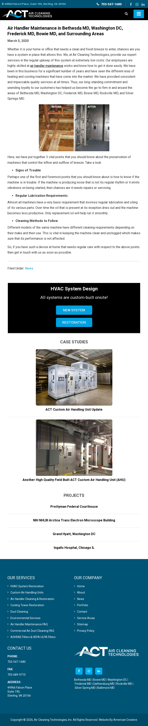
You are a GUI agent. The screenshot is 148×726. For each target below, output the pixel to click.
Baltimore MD (106, 687)
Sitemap (82, 624)
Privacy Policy (85, 630)
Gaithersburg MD (103, 683)
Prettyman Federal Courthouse (74, 507)
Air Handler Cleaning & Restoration (32, 599)
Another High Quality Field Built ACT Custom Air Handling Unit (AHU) (74, 480)
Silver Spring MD (85, 687)
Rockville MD (124, 683)
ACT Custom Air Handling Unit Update (74, 409)
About (81, 592)
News (29, 268)
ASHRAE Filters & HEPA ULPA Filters (33, 637)
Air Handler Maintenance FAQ (29, 624)
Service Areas (86, 618)
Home (81, 586)
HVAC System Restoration (27, 586)
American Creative (125, 719)
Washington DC (117, 679)
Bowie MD (99, 679)
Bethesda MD (82, 679)
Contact (82, 611)
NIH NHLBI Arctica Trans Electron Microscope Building (74, 520)
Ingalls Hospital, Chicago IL (74, 548)
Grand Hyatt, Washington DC (74, 534)
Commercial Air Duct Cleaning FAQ (32, 630)
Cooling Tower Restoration (27, 605)
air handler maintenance (46, 66)
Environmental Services (25, 618)
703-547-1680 (111, 4)
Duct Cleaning (19, 611)
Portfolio (82, 605)
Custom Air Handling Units (26, 592)
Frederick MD (83, 683)
